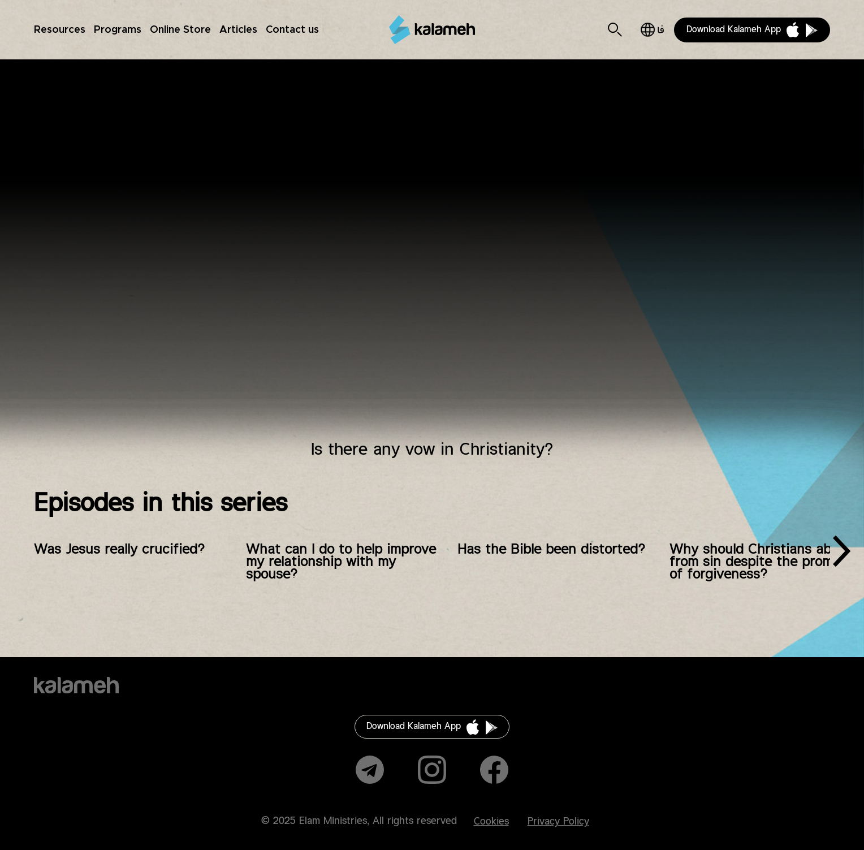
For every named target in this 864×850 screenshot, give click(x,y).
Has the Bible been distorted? (551, 549)
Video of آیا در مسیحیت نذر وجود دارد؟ (432, 257)
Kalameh (432, 30)
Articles (238, 30)
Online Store (180, 30)
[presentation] (841, 555)
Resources (59, 30)
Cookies (491, 822)
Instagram (432, 770)
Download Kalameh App (733, 30)
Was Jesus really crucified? (119, 549)
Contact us (292, 30)
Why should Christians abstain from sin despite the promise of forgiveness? (765, 562)
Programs (117, 30)
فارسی (652, 30)
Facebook (494, 770)
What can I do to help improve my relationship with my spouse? (341, 562)
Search (615, 30)
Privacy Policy (558, 822)
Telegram (370, 770)
